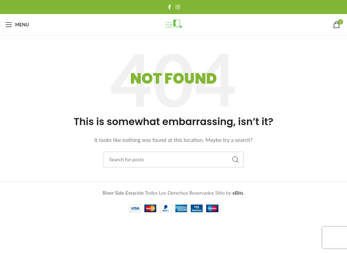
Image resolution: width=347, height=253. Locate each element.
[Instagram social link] (178, 7)
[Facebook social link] (169, 7)
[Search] (173, 159)
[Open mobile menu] (17, 25)
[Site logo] (173, 24)
